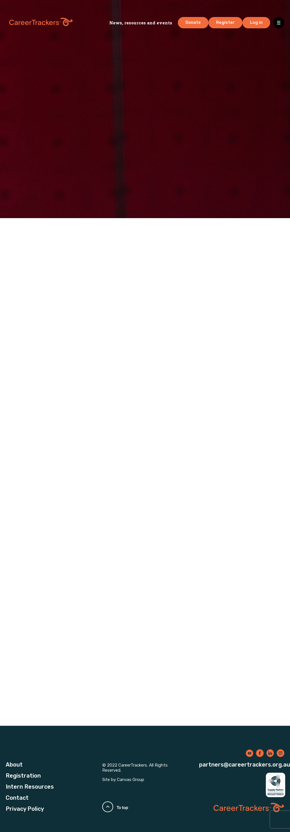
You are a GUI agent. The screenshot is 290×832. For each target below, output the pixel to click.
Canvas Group (130, 779)
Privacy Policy (25, 808)
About (14, 764)
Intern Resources (30, 786)
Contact (17, 797)
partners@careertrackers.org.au (244, 764)
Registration (23, 775)
